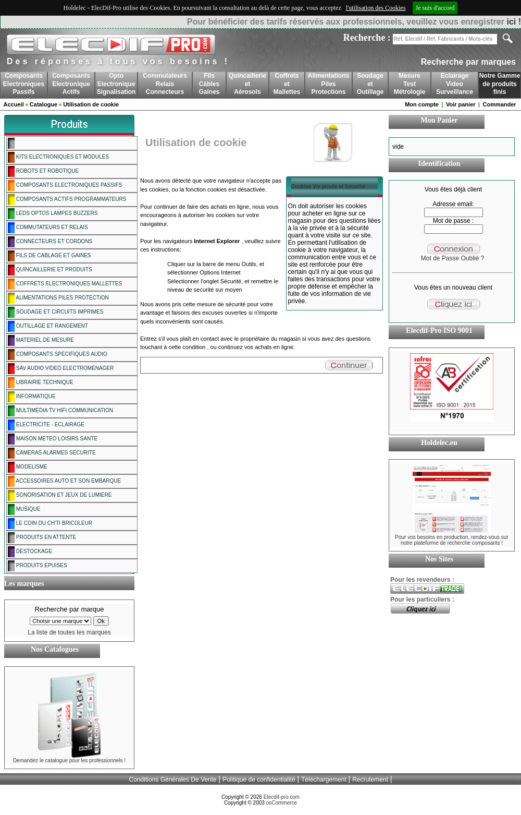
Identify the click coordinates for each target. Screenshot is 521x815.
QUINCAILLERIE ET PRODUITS (50, 270)
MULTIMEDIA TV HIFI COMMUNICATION (60, 410)
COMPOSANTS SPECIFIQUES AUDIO (57, 354)
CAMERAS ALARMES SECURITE (52, 453)
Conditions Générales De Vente (173, 779)
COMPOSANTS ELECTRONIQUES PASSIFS (65, 185)
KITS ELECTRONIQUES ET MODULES (58, 157)
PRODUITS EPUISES (37, 565)
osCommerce (281, 803)
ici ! (513, 21)
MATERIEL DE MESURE (41, 340)
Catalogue (43, 104)
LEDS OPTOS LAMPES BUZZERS (52, 213)
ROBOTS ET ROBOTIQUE (43, 171)
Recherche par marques (468, 61)
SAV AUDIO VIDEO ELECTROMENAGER (61, 368)
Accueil (14, 104)
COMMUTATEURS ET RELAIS (48, 227)
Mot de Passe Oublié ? (452, 258)
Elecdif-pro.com (282, 797)
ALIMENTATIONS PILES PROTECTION (58, 298)
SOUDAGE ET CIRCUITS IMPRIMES (55, 312)
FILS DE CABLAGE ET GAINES (49, 255)
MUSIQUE (24, 509)
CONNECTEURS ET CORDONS (50, 241)
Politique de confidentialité (258, 779)
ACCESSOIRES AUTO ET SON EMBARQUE (64, 481)
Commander (499, 104)
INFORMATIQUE (32, 396)
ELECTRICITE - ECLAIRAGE (46, 425)
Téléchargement (323, 779)
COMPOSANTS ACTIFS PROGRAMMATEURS (67, 199)
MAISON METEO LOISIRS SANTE (52, 439)
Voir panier (461, 104)
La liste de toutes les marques (69, 632)
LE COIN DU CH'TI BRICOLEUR (50, 523)
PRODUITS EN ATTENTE (42, 537)
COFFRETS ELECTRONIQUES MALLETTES (65, 284)
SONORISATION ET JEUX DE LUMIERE (59, 495)
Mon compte (422, 104)
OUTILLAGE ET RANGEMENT (48, 326)
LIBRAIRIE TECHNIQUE (40, 382)
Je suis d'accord (435, 7)
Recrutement (370, 779)
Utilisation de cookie (91, 104)
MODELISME (27, 467)
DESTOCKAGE (30, 551)
